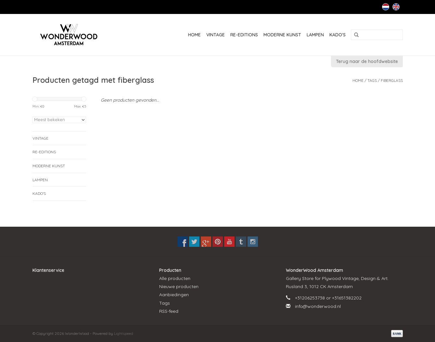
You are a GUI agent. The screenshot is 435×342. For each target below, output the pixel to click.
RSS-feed (168, 311)
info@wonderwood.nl (318, 306)
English (396, 6)
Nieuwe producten (178, 286)
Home (194, 35)
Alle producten (174, 278)
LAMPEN (315, 35)
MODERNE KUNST (282, 35)
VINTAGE (215, 35)
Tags (372, 80)
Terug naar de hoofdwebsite (367, 61)
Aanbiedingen (174, 295)
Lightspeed (123, 333)
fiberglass (392, 80)
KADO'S (337, 35)
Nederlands (385, 6)
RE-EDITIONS (244, 35)
